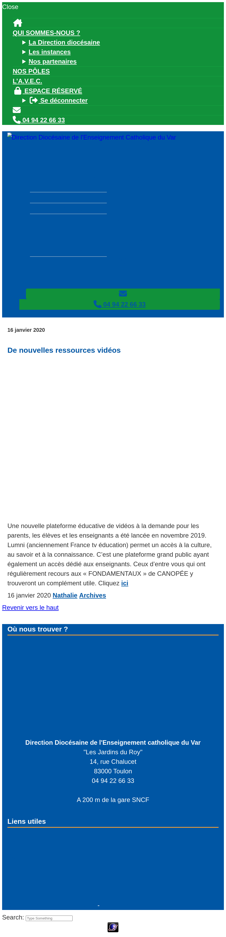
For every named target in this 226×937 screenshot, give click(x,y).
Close (10, 6)
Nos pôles (31, 71)
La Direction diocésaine (64, 42)
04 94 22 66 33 (39, 120)
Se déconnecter (58, 100)
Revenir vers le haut (30, 607)
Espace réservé (47, 90)
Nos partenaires (53, 61)
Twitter (23, 856)
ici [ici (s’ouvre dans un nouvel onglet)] (124, 583)
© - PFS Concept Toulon (51, 905)
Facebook (28, 868)
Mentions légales (127, 905)
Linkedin (26, 880)
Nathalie (65, 595)
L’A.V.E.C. (27, 81)
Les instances (50, 51)
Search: (14, 917)
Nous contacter (41, 892)
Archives (92, 595)
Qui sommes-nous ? (46, 32)
